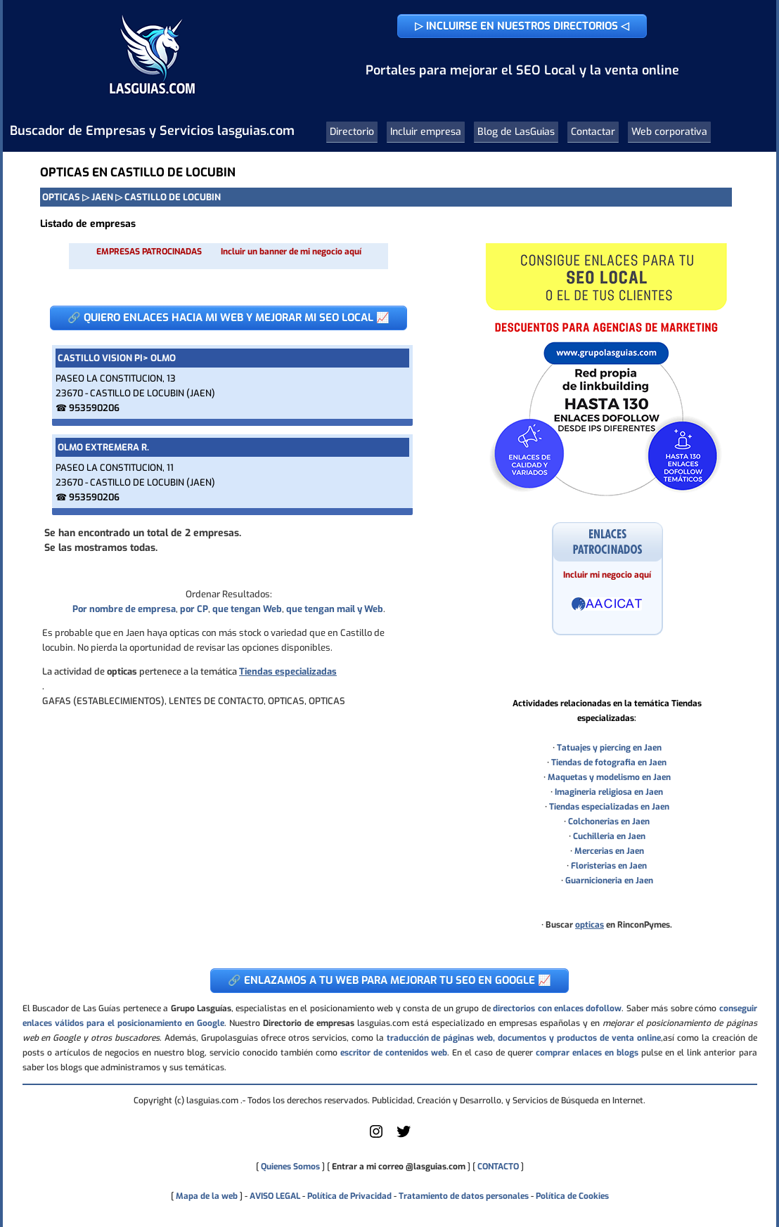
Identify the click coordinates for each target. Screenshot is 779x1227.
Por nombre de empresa (124, 609)
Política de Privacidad (349, 1196)
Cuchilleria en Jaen (609, 836)
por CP (194, 609)
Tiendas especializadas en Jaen (609, 806)
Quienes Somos (290, 1166)
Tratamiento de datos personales (464, 1196)
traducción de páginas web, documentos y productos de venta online (524, 1038)
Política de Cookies (572, 1196)
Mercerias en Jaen (609, 851)
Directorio (352, 131)
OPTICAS (61, 197)
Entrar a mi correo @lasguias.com (398, 1166)
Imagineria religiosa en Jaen (609, 792)
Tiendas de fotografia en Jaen (609, 762)
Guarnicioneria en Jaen (609, 880)
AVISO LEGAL (275, 1196)
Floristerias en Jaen (609, 865)
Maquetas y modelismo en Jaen (609, 777)
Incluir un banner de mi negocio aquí (291, 251)
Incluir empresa (425, 131)
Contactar (593, 131)
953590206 (94, 408)
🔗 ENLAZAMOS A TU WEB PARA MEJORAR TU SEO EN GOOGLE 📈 (389, 980)
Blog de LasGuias (516, 131)
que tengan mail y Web (334, 609)
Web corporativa (669, 131)
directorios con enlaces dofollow (557, 1008)
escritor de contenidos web (393, 1052)
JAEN (102, 197)
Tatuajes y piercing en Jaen (609, 747)
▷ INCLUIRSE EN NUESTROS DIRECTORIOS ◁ (522, 26)
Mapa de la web (206, 1196)
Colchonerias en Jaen (609, 821)
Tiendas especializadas (288, 671)
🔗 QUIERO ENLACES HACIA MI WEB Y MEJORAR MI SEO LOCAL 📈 (228, 318)
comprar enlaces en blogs (587, 1052)
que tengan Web (247, 609)
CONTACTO (498, 1166)
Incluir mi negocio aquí (607, 574)
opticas (589, 924)
